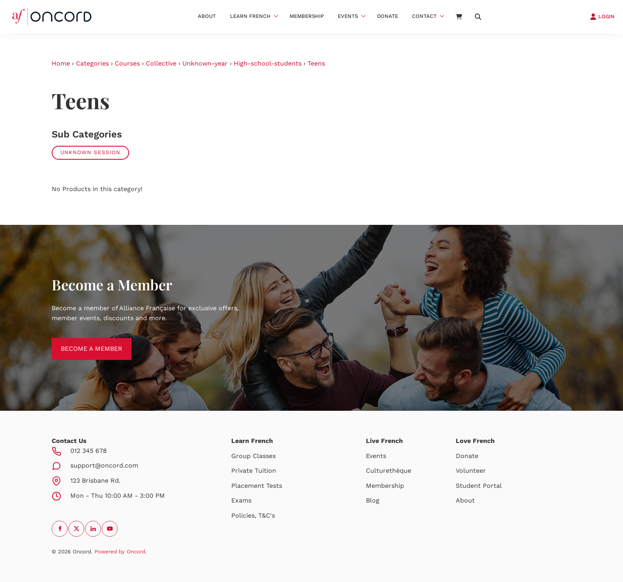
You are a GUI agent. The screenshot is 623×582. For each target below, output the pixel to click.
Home (61, 63)
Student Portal (479, 485)
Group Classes (253, 456)
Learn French (250, 16)
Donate (387, 16)
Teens (316, 63)
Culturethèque (388, 470)
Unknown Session (90, 152)
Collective (161, 63)
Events (348, 16)
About (207, 16)
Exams (241, 500)
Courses (127, 63)
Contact (424, 16)
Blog (372, 500)
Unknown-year (205, 63)
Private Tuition (253, 470)
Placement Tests (256, 485)
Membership (307, 16)
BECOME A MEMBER (82, 342)
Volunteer (471, 470)
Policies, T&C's (253, 515)
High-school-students (268, 63)
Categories (92, 63)
